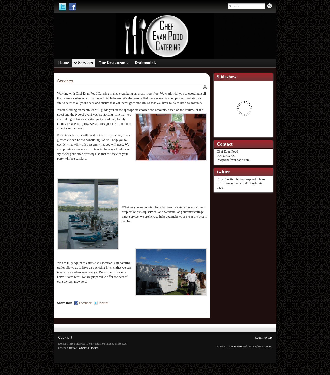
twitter (223, 171)
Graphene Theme (261, 346)
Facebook (85, 303)
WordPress (236, 346)
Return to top (263, 337)
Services (65, 81)
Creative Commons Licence (82, 347)
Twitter (103, 303)
